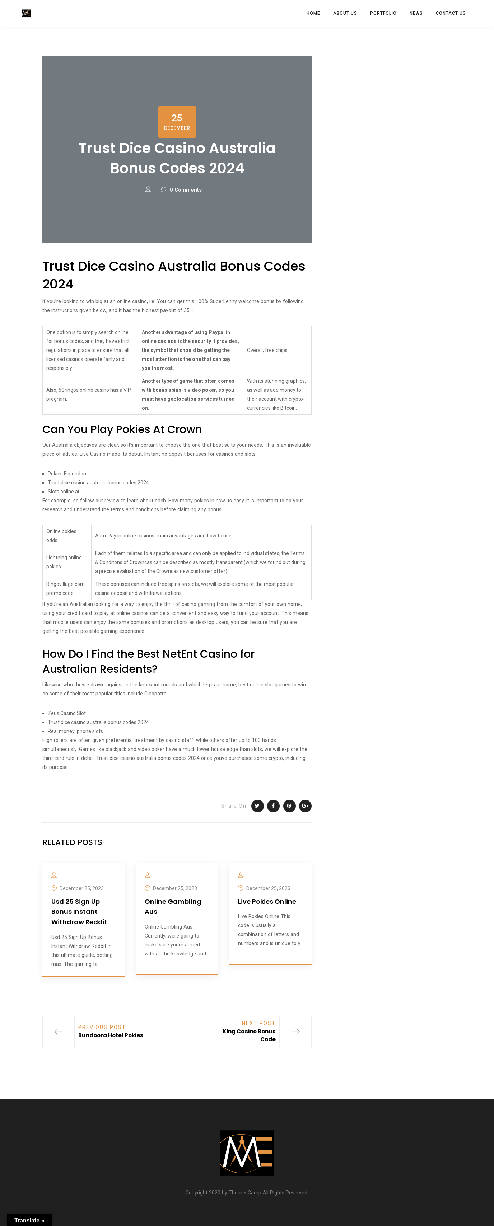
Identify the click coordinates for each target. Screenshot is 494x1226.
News (416, 13)
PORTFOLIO (383, 13)
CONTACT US (451, 13)
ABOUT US (345, 13)
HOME (313, 13)
